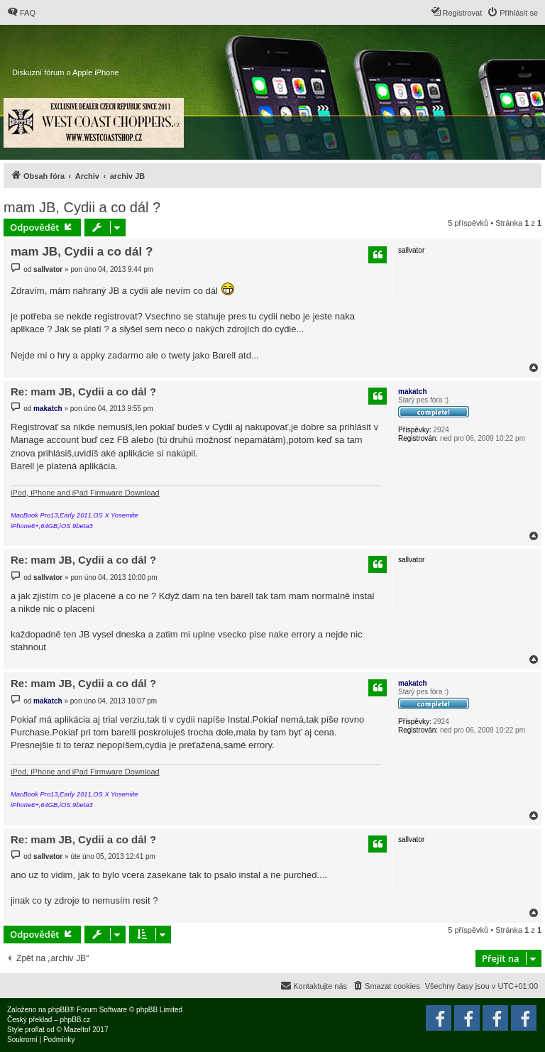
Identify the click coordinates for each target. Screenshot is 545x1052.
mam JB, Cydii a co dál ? (82, 207)
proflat (35, 1030)
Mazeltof (77, 1030)
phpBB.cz (75, 1020)
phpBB (59, 1010)
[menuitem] (21, 12)
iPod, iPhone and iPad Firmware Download (85, 492)
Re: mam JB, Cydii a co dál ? (83, 391)
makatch (412, 391)
